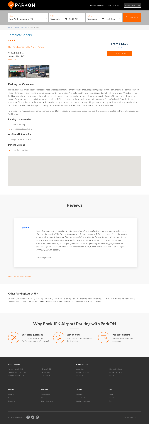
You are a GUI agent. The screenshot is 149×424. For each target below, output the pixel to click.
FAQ (110, 401)
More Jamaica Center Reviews (19, 277)
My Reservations (132, 5)
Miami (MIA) (46, 372)
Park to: (89, 16)
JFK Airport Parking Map (15, 417)
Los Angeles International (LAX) (17, 372)
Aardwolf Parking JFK (96, 299)
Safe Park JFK (51, 301)
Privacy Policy (80, 394)
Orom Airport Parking (62, 299)
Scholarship (11, 401)
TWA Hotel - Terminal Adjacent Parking (120, 299)
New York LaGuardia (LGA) (16, 375)
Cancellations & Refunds (83, 401)
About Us (11, 394)
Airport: (12, 16)
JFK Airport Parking (20, 27)
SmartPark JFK (14, 299)
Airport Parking (45, 394)
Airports (10, 398)
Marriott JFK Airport (94, 301)
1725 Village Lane (78, 301)
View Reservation (46, 398)
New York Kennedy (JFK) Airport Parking (26, 47)
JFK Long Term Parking (45, 299)
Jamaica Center (14, 301)
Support (111, 394)
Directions (12, 59)
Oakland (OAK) (46, 375)
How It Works (114, 5)
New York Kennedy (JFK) (15, 369)
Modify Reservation (47, 401)
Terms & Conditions (81, 398)
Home (10, 27)
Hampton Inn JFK (63, 301)
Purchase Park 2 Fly (27, 299)
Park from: (53, 16)
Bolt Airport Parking (79, 299)
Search (132, 17)
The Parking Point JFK (29, 301)
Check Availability (119, 53)
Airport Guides (113, 398)
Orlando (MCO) (46, 369)
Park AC (42, 301)
